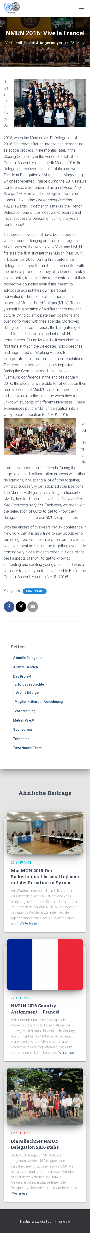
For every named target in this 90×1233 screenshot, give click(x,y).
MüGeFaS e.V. (24, 720)
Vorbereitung (25, 711)
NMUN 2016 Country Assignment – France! (35, 1008)
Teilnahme (21, 739)
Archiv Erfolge (27, 692)
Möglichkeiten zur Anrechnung (39, 702)
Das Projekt (22, 676)
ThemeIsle (62, 1221)
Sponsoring (22, 729)
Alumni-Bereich (25, 667)
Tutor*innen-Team (27, 748)
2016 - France (34, 591)
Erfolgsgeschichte (29, 684)
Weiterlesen (28, 923)
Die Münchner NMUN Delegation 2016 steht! (35, 1144)
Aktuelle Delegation (28, 658)
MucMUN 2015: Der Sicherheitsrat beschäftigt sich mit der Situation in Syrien (45, 876)
